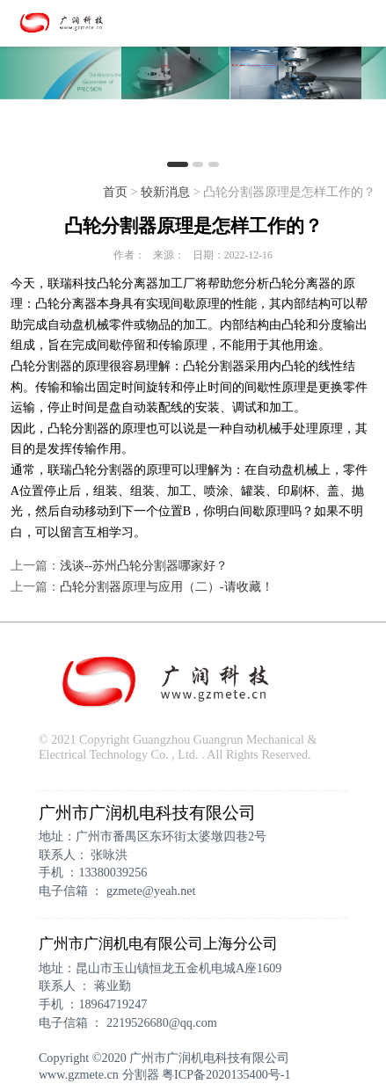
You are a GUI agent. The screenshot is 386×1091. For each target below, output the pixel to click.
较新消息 (165, 192)
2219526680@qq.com (161, 1022)
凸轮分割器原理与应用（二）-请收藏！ (166, 586)
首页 (115, 192)
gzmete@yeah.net (150, 891)
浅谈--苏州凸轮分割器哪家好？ (144, 565)
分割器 (140, 1074)
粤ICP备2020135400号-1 (226, 1074)
